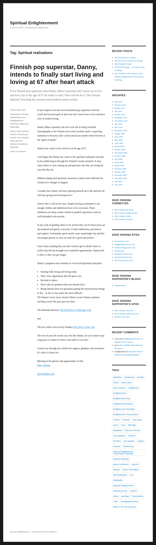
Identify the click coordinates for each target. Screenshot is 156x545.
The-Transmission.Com (123, 260)
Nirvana (131, 436)
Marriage (132, 425)
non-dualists (129, 441)
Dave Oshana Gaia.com (123, 310)
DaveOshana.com (45, 374)
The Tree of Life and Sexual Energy (128, 61)
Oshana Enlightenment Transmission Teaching (123, 452)
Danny (13, 131)
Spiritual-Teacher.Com (123, 254)
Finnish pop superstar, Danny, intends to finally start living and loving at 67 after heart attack (56, 74)
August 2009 (119, 133)
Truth (115, 501)
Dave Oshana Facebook (123, 210)
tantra (115, 496)
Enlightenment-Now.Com (124, 244)
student (133, 491)
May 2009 (118, 140)
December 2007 (120, 175)
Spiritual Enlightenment (34, 23)
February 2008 (120, 169)
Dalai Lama (126, 382)
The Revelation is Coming (124, 57)
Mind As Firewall (132, 430)
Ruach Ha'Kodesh (130, 469)
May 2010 (118, 127)
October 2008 (119, 156)
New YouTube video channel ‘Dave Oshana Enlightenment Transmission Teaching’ (129, 76)
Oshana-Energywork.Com (124, 247)
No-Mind (117, 441)
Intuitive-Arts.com (121, 317)
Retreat (116, 469)
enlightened (133, 388)
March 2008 (119, 165)
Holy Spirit (137, 420)
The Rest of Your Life (84, 327)
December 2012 (120, 118)
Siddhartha (118, 480)
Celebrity (24, 114)
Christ (115, 382)
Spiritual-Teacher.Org (123, 257)
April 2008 (118, 162)
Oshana (116, 446)
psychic (135, 464)
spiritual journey (120, 491)
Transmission (138, 496)
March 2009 (119, 146)
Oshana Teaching (120, 459)
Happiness (23, 124)
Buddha (140, 377)
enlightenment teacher (123, 404)
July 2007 (118, 181)
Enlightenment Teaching (123, 409)
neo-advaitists (119, 436)
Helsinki (25, 137)
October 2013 (119, 114)
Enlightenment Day (121, 398)
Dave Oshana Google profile (125, 213)
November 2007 (120, 178)
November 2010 (120, 121)
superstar (14, 147)
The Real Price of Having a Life (75, 310)
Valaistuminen (120, 285)
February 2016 (120, 105)
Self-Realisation (120, 475)
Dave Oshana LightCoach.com (126, 314)
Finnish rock (15, 137)
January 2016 (119, 108)
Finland (13, 134)
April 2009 (118, 143)
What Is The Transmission (124, 507)
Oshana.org (128, 446)
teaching (125, 496)
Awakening (15, 114)
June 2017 (118, 102)
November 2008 (120, 153)
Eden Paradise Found (122, 64)
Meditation (117, 430)
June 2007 (118, 185)
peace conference (121, 464)
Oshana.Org (119, 251)
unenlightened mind (129, 501)
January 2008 (119, 172)
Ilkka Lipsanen (16, 141)
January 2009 (119, 149)
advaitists (117, 377)
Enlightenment (119, 393)
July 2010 (118, 124)
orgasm (140, 441)
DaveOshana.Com (121, 241)
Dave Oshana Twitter (122, 216)
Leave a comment (18, 151)
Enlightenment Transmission (125, 414)
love (123, 425)
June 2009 (118, 137)
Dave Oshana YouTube (123, 219)
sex (131, 475)
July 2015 (118, 111)
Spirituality (14, 127)
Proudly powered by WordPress (44, 532)
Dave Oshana (43, 365)
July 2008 (118, 159)
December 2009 (120, 130)
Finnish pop (23, 134)
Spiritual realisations (19, 144)
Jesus (115, 425)
